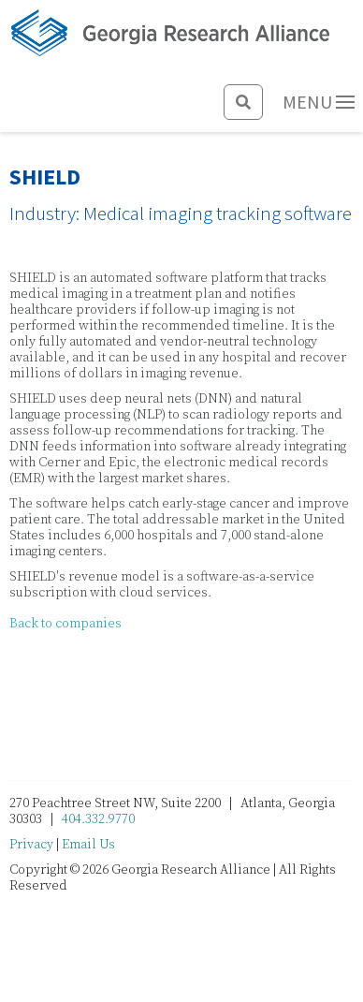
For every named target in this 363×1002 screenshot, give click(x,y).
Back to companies (65, 623)
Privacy (31, 844)
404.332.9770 (98, 819)
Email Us (88, 844)
